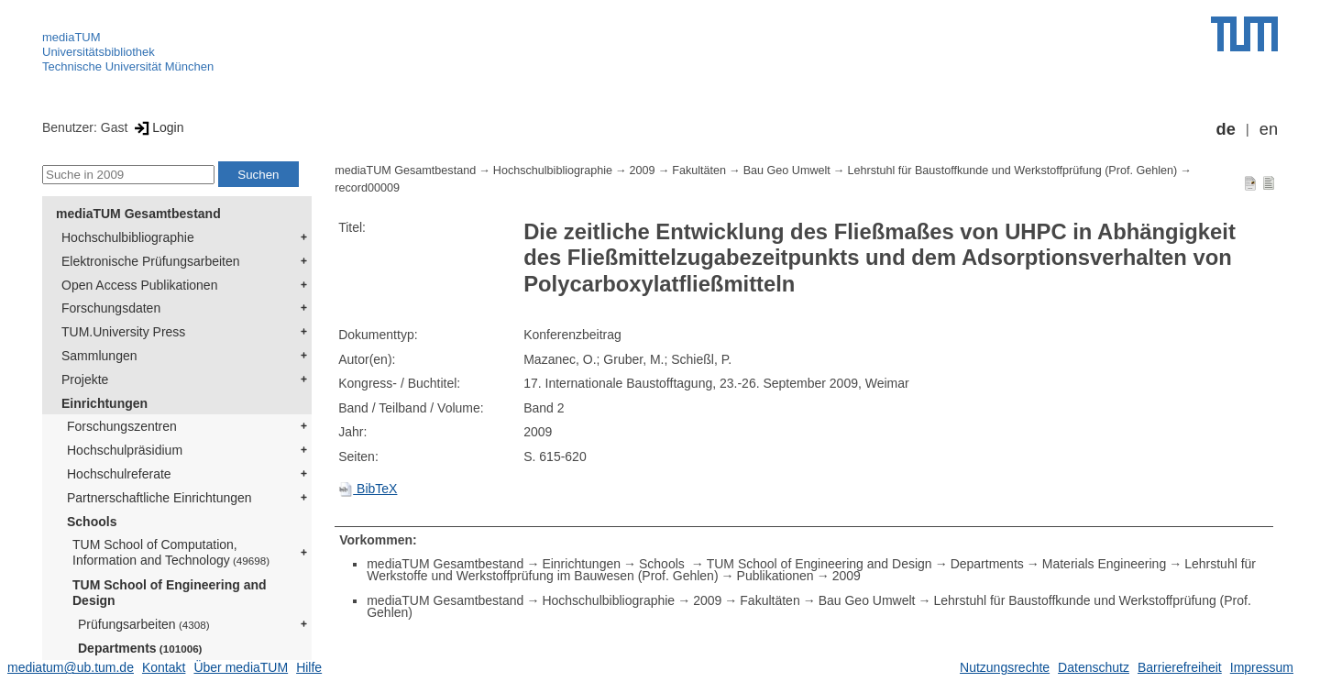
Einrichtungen (104, 403)
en (1269, 129)
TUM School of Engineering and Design (169, 593)
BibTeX (367, 488)
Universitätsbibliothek (98, 52)
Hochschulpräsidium (124, 450)
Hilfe (309, 667)
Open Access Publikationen (139, 285)
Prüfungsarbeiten (144, 624)
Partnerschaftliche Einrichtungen (159, 497)
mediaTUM (71, 37)
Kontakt (163, 667)
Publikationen (775, 575)
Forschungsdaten (110, 308)
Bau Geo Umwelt (786, 170)
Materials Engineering (1104, 563)
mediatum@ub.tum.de (70, 667)
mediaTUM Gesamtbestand (138, 213)
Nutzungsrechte (1005, 667)
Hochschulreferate (119, 474)
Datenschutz (1093, 667)
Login (157, 127)
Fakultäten (699, 170)
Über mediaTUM (240, 667)
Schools (91, 521)
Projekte (84, 379)
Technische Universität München (128, 66)
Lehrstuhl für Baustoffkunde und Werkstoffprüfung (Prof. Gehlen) (1012, 170)
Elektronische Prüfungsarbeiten (150, 261)
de (1226, 129)
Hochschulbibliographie (127, 237)
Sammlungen (99, 355)
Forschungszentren (122, 426)
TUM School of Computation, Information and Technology (171, 552)
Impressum (1261, 667)
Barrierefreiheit (1180, 667)
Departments (140, 648)
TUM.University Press (123, 331)
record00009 (367, 188)
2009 (642, 170)
